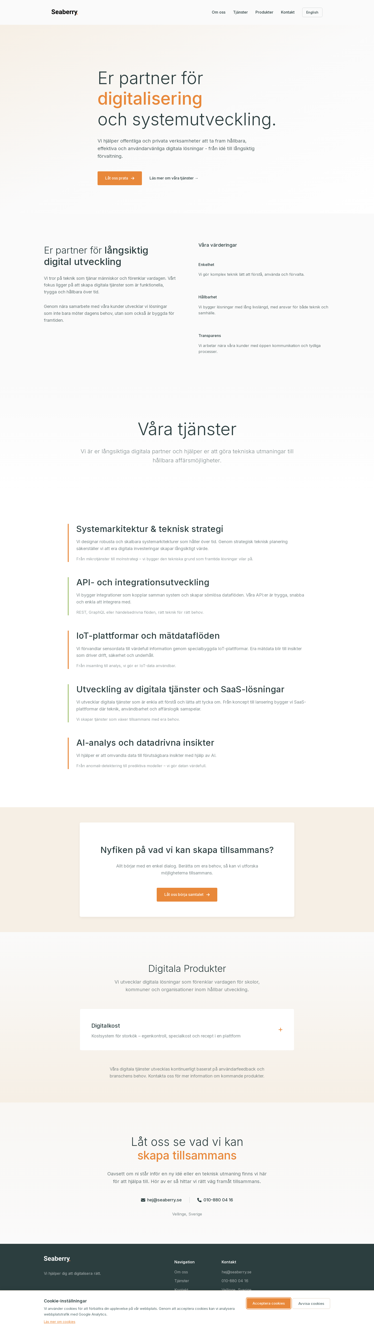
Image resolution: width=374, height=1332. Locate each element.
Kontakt (288, 12)
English (312, 12)
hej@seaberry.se (161, 1199)
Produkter (264, 12)
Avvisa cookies (311, 1303)
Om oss (218, 12)
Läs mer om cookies (59, 1322)
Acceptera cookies (269, 1303)
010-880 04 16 (215, 1199)
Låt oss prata (119, 178)
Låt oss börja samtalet (187, 894)
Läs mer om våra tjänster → (174, 178)
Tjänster (240, 12)
